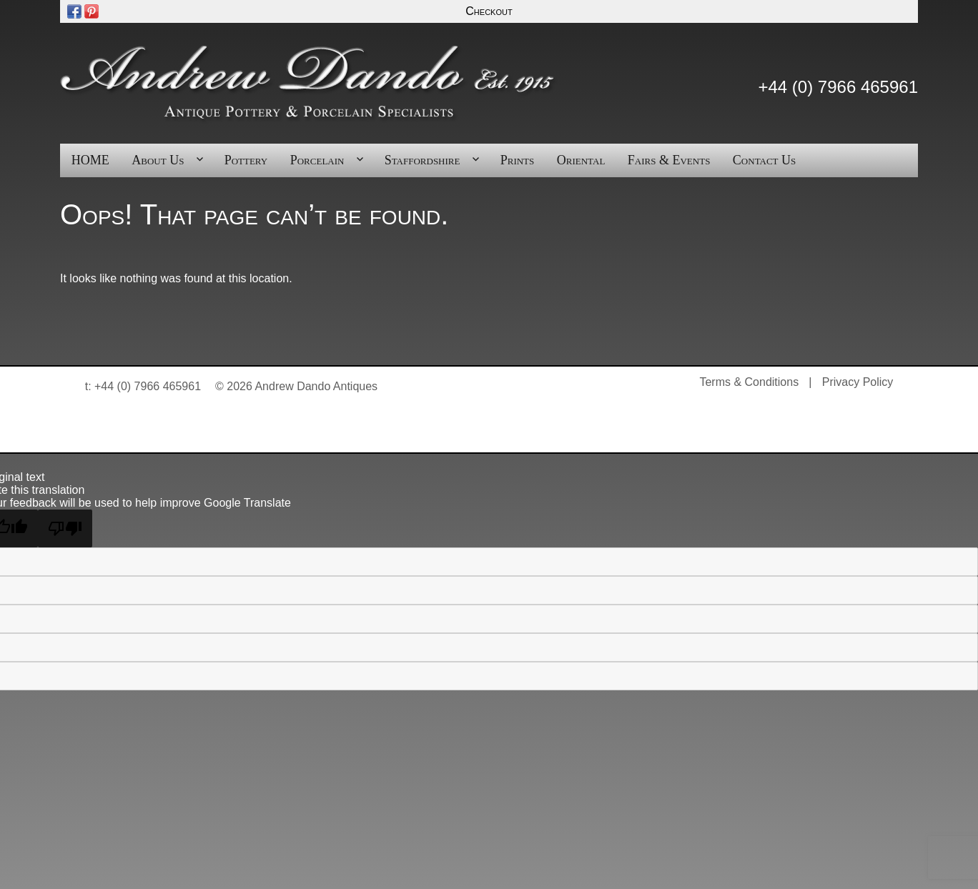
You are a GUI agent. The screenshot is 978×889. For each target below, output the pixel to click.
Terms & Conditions (749, 382)
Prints (517, 160)
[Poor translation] (65, 528)
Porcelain (317, 160)
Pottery (246, 160)
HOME (90, 160)
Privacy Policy (858, 382)
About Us (158, 160)
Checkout (488, 11)
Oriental (581, 160)
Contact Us (764, 160)
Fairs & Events (669, 160)
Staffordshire (422, 160)
